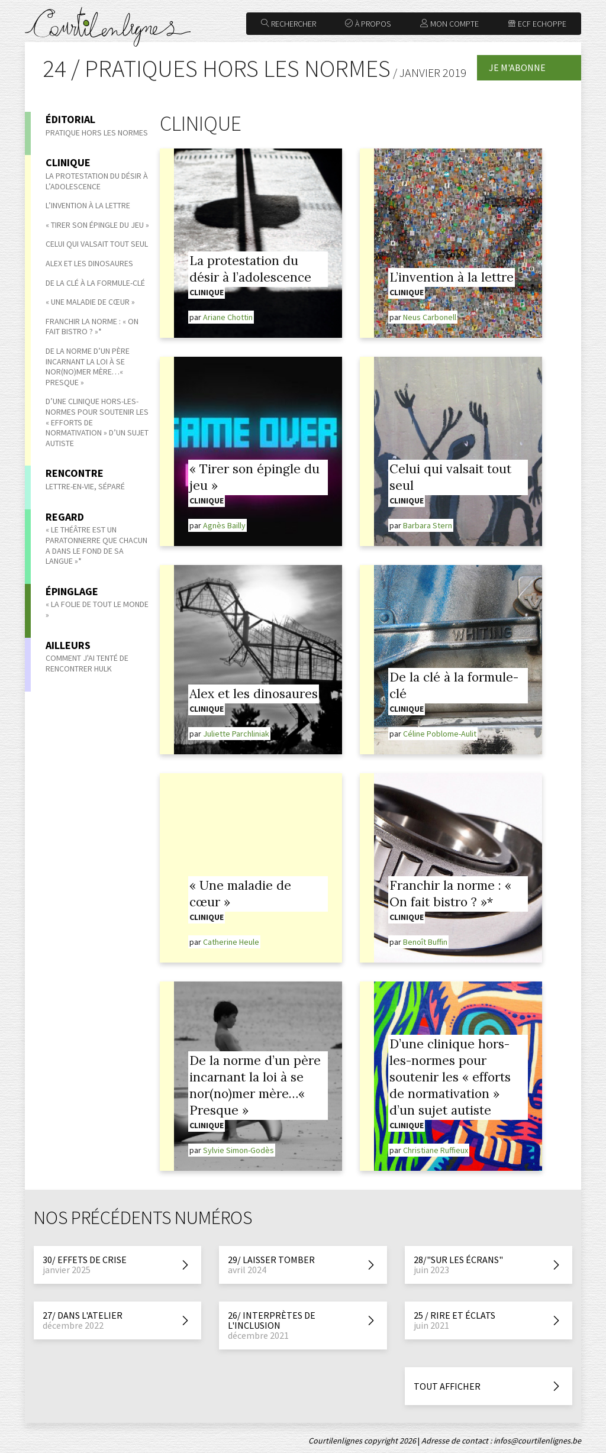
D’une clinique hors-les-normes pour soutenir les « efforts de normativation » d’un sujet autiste (450, 1077)
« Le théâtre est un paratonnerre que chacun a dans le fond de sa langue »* (96, 545)
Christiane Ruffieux (435, 1150)
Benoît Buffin (425, 942)
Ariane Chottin (228, 317)
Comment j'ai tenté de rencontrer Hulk (87, 663)
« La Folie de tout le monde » (97, 609)
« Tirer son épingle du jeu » (97, 224)
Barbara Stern (427, 525)
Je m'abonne (517, 67)
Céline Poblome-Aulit (439, 733)
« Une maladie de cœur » (90, 301)
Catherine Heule (231, 942)
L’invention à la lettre (88, 205)
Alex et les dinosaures (89, 263)
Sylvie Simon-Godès (238, 1150)
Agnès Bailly (224, 525)
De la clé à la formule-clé (95, 282)
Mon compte (449, 23)
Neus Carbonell (429, 317)
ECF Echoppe (537, 23)
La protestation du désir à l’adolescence (97, 181)
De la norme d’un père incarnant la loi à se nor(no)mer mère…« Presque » (88, 367)
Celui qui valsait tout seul (97, 243)
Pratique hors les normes (97, 132)
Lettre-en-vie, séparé (85, 486)
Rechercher (288, 23)
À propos (368, 23)
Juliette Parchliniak (236, 733)
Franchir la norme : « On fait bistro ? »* (92, 326)
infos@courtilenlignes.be (537, 1440)
